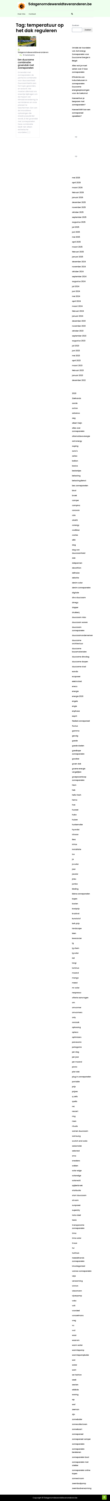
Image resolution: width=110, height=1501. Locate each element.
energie (75, 691)
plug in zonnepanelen (81, 1077)
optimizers (76, 1037)
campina (76, 505)
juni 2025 (76, 232)
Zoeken (75, 25)
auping (75, 446)
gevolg (75, 736)
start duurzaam (79, 1195)
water (74, 1365)
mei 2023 (76, 355)
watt (74, 1370)
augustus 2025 (79, 222)
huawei (75, 810)
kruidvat (75, 913)
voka (74, 1301)
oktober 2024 (78, 271)
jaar (74, 869)
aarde (74, 403)
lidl (73, 958)
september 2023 (79, 336)
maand (75, 973)
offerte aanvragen (80, 997)
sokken (75, 1166)
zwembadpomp (79, 1483)
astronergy (77, 441)
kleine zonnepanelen (81, 894)
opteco (75, 1032)
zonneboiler (77, 1419)
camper (75, 500)
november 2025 (79, 207)
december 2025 (79, 202)
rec (73, 1106)
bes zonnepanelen (80, 485)
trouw (74, 1243)
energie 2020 (77, 696)
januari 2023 (77, 375)
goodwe (75, 759)
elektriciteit (77, 681)
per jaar (75, 1057)
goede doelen (78, 746)
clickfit (75, 520)
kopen (74, 899)
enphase (76, 711)
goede (75, 741)
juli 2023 (75, 346)
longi (74, 963)
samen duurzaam (80, 1131)
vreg (74, 1320)
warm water (77, 1345)
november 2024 (79, 266)
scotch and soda (79, 1141)
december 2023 (79, 321)
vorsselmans (78, 1315)
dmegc (75, 602)
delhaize (75, 573)
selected (76, 1151)
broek (74, 495)
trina (74, 1233)
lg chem (75, 948)
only (74, 1017)
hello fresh (76, 795)
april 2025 (76, 242)
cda (74, 515)
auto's (75, 451)
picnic (74, 1067)
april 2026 (76, 182)
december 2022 (79, 380)
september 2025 (79, 217)
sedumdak (77, 1146)
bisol (74, 490)
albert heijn (77, 423)
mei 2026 (76, 177)
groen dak (76, 764)
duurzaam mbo (79, 617)
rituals (75, 1126)
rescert (75, 1111)
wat (73, 1360)
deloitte (75, 578)
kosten (75, 903)
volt (73, 1305)
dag (74, 545)
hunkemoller (77, 824)
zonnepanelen (78, 1444)
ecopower (76, 676)
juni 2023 (76, 350)
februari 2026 (78, 192)
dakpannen (77, 563)
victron (75, 1286)
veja (74, 1276)
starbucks (76, 1190)
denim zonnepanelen (81, 587)
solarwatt (76, 1180)
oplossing (76, 1027)
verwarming (77, 1281)
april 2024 (76, 301)
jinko (74, 879)
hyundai (75, 829)
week (74, 1380)
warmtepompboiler (80, 1355)
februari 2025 (78, 252)
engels (75, 701)
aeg (74, 418)
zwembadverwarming (81, 1488)
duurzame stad (79, 666)
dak (73, 558)
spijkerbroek (77, 1185)
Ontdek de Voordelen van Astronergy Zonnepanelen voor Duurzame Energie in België (81, 54)
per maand (77, 1062)
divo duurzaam (79, 597)
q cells (75, 1096)
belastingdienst (79, 480)
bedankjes (76, 471)
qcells (74, 1101)
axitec (74, 456)
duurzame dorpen (80, 661)
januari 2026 (77, 197)
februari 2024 (78, 311)
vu (73, 1325)
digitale (75, 592)
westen (75, 1385)
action (75, 408)
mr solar (75, 988)
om (73, 1002)
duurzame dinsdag (80, 657)
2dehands (76, 398)
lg (73, 943)
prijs (74, 1086)
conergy (75, 525)
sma (74, 1156)
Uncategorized (78, 1266)
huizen (75, 820)
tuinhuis (75, 1253)
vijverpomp (77, 1296)
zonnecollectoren (79, 1424)
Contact (32, 14)
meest (75, 983)
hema (74, 800)
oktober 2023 (77, 331)
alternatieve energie (81, 436)
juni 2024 (76, 291)
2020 (74, 393)
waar (74, 1335)
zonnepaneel (77, 1434)
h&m (74, 785)
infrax (74, 844)
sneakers (76, 1161)
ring (74, 1116)
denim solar (77, 583)
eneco (74, 686)
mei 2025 (76, 237)
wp (73, 1399)
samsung (76, 1136)
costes (75, 535)
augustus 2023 (78, 341)
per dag (75, 1052)
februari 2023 (78, 370)
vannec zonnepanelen (82, 1271)
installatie (76, 849)
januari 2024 (77, 316)
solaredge (76, 1175)
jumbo (75, 884)
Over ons (21, 14)
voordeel (76, 1310)
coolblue (75, 530)
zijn (73, 1414)
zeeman (75, 1409)
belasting (76, 476)
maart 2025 (77, 247)
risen (74, 1121)
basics (75, 466)
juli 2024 (75, 286)
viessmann (77, 1291)
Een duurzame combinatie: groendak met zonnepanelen (26, 63)
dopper (75, 607)
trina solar (76, 1238)
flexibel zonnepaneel (81, 721)
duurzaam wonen (80, 622)
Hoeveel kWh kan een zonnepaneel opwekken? (81, 112)
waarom (75, 1340)
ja (73, 859)
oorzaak (75, 1022)
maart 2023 (77, 365)
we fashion (77, 1375)
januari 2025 (77, 257)
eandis (75, 671)
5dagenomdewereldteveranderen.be (60, 4)
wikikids (75, 1390)
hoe (73, 805)
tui (73, 1248)
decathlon (76, 568)
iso (73, 854)
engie (74, 706)
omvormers (77, 1012)
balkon (75, 461)
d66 (74, 540)
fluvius (75, 726)
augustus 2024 (79, 281)
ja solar (75, 864)
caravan (76, 510)
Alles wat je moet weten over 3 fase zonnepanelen (80, 68)
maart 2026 (77, 187)
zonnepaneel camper (81, 1439)
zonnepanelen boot (80, 1457)
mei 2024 (76, 296)
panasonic (77, 1042)
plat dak (75, 1072)
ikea (74, 839)
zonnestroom (78, 1478)
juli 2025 (75, 227)
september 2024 (79, 276)
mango (75, 978)
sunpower (76, 1205)
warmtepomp (78, 1350)
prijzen (75, 1091)
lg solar (75, 953)
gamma (75, 731)
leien (74, 933)
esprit (74, 716)
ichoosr (75, 834)
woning (75, 1394)
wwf (73, 1404)
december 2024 (79, 261)
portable (76, 1081)
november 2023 (79, 326)
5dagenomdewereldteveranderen (33, 52)
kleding (75, 889)
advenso (76, 413)
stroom (75, 1200)
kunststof (76, 918)
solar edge (77, 1170)
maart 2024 (77, 306)
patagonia (77, 1047)
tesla (74, 1220)
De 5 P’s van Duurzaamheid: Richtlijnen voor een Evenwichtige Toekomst (83, 143)
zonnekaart (77, 1429)
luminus (75, 968)
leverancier (77, 938)
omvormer (76, 1007)
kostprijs (76, 908)
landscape (77, 928)
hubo (74, 815)
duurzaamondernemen (82, 635)
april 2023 (76, 360)
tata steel (76, 1215)
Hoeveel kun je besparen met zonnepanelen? (78, 101)
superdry (76, 1210)
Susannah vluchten (83, 153)
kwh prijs (76, 923)
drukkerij (75, 612)
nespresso (76, 992)
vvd (73, 1330)
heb (73, 790)
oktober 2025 (78, 212)
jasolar (75, 874)
